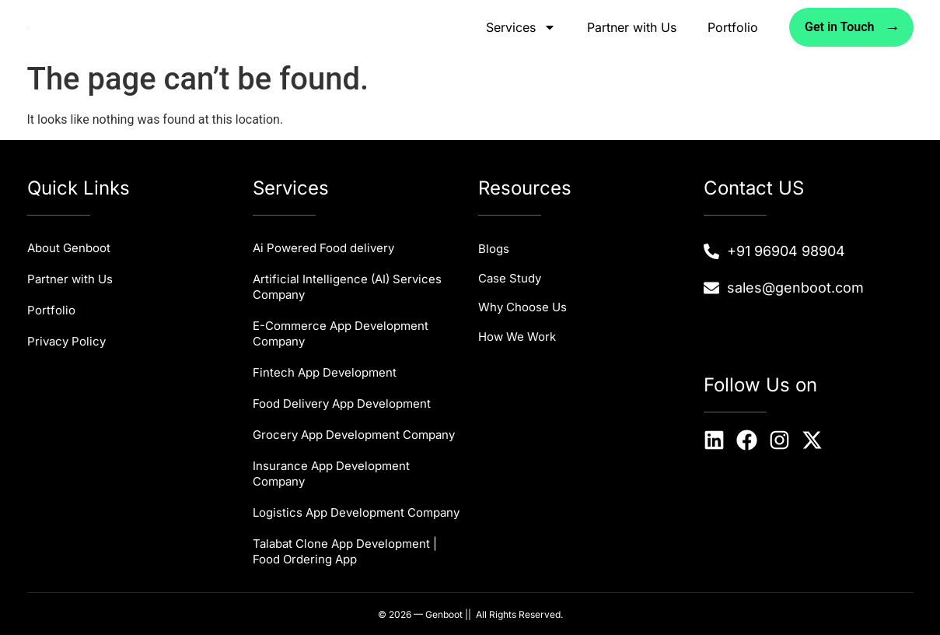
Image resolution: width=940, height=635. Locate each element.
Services (521, 27)
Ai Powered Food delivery (323, 247)
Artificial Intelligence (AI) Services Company (347, 287)
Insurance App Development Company (331, 473)
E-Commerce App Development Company (340, 333)
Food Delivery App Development (342, 403)
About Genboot (68, 247)
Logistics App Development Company (356, 512)
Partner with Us (631, 27)
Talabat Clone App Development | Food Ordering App (345, 551)
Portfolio (733, 27)
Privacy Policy (66, 341)
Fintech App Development (325, 372)
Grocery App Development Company (354, 434)
